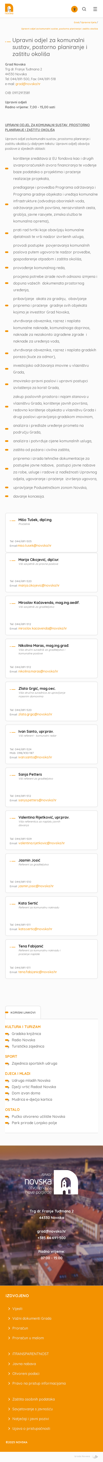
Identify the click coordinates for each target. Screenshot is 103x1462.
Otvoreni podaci (25, 1373)
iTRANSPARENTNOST (30, 1353)
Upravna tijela (88, 22)
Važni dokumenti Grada (31, 1318)
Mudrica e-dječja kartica (32, 1099)
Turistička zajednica (28, 1046)
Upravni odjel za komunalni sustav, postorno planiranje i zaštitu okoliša (59, 28)
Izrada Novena (86, 1456)
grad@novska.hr (28, 84)
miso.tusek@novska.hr (35, 545)
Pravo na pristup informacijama (39, 1383)
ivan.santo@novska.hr (35, 757)
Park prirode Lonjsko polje (34, 1122)
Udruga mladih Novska (31, 1080)
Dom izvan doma (26, 1093)
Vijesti (17, 1308)
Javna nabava (24, 1363)
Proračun (20, 1328)
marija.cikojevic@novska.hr (39, 585)
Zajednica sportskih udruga (34, 1063)
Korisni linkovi (23, 1012)
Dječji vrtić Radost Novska (34, 1086)
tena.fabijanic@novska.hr (37, 972)
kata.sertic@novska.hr (35, 929)
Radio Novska (23, 1040)
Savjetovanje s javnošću (32, 1409)
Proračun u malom (28, 1338)
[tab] (23, 1012)
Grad (76, 22)
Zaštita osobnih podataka (33, 1399)
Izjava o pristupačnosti (31, 1428)
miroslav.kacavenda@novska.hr (42, 628)
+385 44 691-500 (52, 1237)
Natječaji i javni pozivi (30, 1418)
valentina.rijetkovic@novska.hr (41, 843)
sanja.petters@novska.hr (37, 800)
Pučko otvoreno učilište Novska (38, 1116)
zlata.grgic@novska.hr (35, 714)
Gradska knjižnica (26, 1033)
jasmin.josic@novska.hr (36, 886)
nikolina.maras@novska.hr (38, 671)
